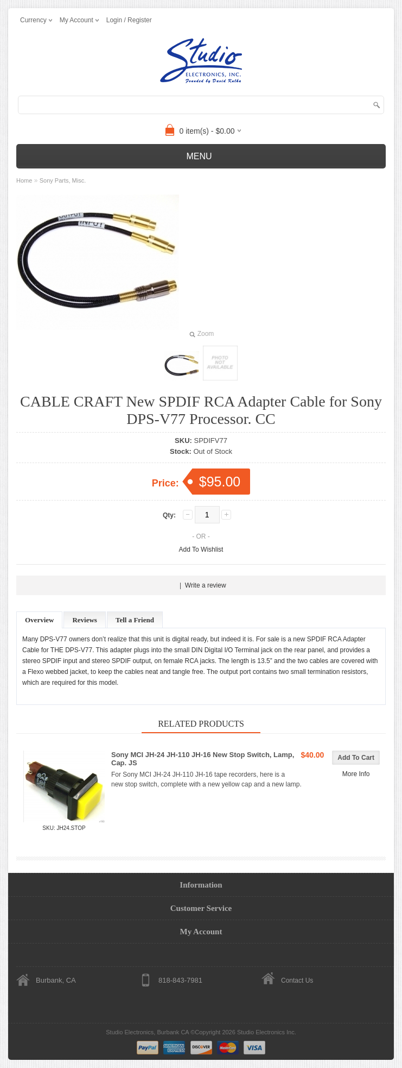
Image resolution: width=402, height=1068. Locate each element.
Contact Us (297, 980)
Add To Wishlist (201, 549)
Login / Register (129, 20)
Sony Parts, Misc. (63, 180)
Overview (39, 620)
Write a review (205, 585)
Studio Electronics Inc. (266, 1032)
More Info (356, 774)
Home (24, 180)
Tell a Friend (135, 620)
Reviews (84, 620)
